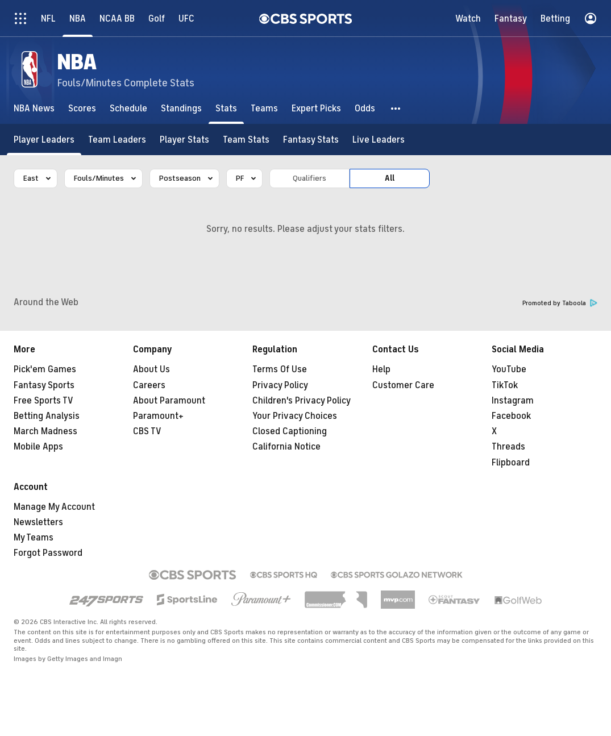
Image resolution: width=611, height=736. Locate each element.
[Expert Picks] (316, 108)
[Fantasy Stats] (311, 139)
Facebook (511, 416)
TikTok (505, 385)
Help (381, 369)
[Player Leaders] (44, 139)
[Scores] (82, 108)
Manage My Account (54, 507)
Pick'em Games (45, 369)
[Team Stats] (246, 139)
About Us (151, 369)
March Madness (45, 431)
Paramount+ (158, 416)
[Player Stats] (184, 139)
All (389, 178)
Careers (149, 385)
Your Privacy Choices (294, 416)
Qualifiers (309, 178)
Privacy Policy (280, 385)
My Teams (33, 537)
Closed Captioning (289, 431)
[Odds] (365, 108)
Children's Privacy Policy (301, 400)
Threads (508, 446)
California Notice (286, 446)
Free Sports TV (43, 400)
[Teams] (264, 108)
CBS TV (147, 431)
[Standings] (181, 108)
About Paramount (169, 400)
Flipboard (511, 462)
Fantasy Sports (44, 385)
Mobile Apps (38, 446)
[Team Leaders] (117, 139)
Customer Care (403, 385)
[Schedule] (128, 108)
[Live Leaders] (379, 139)
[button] (396, 108)
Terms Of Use (279, 369)
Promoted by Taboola (559, 303)
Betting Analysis (47, 416)
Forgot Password (48, 553)
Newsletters (38, 522)
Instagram (513, 400)
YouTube (509, 369)
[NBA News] (34, 108)
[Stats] (226, 108)
